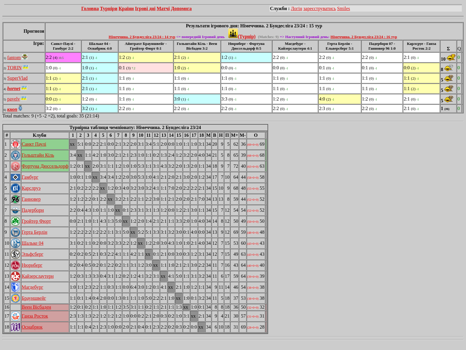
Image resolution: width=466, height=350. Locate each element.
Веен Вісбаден (36, 307)
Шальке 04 (32, 243)
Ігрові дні (145, 8)
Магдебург (32, 287)
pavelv (13, 98)
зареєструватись (319, 8)
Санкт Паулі (34, 144)
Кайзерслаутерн (38, 276)
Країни (126, 8)
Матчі (163, 8)
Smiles (343, 8)
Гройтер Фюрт (36, 221)
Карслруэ (31, 188)
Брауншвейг (34, 298)
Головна (90, 8)
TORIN (14, 67)
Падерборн (33, 210)
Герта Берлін (34, 232)
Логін (296, 8)
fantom (14, 57)
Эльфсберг (32, 254)
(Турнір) (242, 36)
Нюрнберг (32, 265)
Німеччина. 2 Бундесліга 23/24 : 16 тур (363, 36)
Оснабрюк (32, 326)
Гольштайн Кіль (38, 155)
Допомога (181, 8)
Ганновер (31, 199)
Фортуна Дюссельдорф (45, 166)
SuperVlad (17, 78)
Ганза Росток (35, 315)
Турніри (108, 8)
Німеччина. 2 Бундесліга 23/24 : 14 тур (142, 36)
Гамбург (30, 177)
